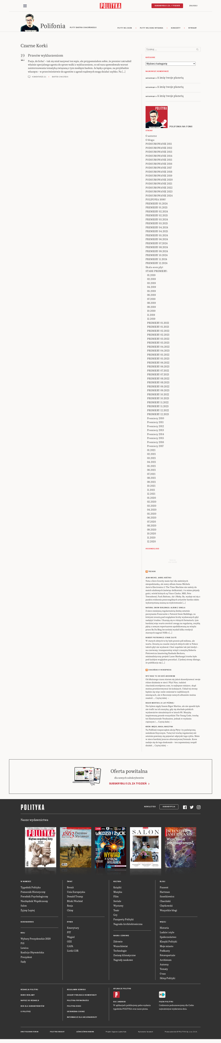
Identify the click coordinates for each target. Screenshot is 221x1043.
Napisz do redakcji (30, 1001)
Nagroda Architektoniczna (127, 924)
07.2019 (151, 299)
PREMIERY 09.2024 (157, 251)
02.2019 (151, 279)
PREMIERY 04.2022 (158, 347)
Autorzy (164, 965)
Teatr (116, 910)
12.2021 (151, 494)
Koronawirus (27, 922)
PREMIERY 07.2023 (158, 375)
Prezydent (26, 957)
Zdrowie (118, 942)
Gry (115, 915)
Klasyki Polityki (168, 942)
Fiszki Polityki (166, 1002)
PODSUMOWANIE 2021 (159, 184)
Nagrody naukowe (123, 960)
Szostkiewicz (167, 897)
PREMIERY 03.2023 (158, 343)
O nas (163, 974)
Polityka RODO (74, 1007)
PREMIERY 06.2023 (158, 367)
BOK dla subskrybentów (33, 1007)
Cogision (115, 1032)
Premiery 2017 (155, 446)
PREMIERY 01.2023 (158, 327)
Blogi (162, 882)
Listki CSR (72, 951)
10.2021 (151, 486)
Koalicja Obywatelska (32, 953)
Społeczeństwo (168, 937)
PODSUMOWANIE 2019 (159, 176)
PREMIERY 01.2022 (158, 323)
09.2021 (151, 482)
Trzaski (152, 572)
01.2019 (151, 275)
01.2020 (151, 498)
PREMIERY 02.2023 (158, 335)
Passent (164, 888)
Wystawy (118, 906)
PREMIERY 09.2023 (158, 391)
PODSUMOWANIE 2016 (159, 164)
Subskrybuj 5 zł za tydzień (128, 784)
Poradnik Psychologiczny (34, 897)
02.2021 (151, 454)
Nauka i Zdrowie (121, 936)
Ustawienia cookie (76, 1012)
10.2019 (151, 311)
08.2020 (151, 526)
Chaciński (165, 901)
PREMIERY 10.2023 (158, 399)
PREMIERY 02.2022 (158, 331)
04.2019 (151, 287)
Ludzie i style (167, 933)
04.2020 (151, 510)
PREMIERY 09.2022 (158, 387)
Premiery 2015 (155, 438)
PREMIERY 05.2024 (157, 236)
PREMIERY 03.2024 (157, 220)
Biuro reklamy (28, 995)
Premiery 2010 (155, 418)
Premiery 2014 (155, 434)
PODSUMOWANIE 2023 (159, 192)
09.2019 (151, 307)
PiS (22, 944)
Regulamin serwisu (76, 990)
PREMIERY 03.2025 (157, 224)
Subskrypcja (169, 807)
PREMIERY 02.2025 (157, 216)
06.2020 (151, 518)
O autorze (151, 136)
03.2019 (151, 283)
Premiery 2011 (155, 422)
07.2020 (151, 522)
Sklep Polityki (167, 978)
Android (122, 1002)
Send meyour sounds (172, 561)
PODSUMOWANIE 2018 (159, 172)
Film (116, 897)
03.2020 (151, 506)
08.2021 (151, 478)
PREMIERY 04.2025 (157, 232)
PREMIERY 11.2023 (158, 407)
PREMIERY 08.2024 (157, 248)
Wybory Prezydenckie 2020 (36, 939)
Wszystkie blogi (168, 910)
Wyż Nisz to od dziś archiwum (160, 677)
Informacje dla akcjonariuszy (82, 1018)
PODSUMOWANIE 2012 (159, 148)
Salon (24, 906)
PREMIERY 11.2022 (158, 403)
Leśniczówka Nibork (85, 1032)
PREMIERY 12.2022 (158, 410)
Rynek (70, 922)
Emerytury (73, 928)
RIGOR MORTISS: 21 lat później (160, 704)
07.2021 (151, 474)
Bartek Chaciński (60, 77)
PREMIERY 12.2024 (157, 263)
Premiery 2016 (155, 442)
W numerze (26, 882)
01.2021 (151, 450)
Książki (117, 888)
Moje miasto (166, 946)
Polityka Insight (57, 1032)
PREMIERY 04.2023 (158, 351)
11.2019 (151, 315)
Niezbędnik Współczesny (34, 901)
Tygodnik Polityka (31, 888)
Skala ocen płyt (154, 267)
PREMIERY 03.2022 (158, 339)
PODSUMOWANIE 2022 (159, 188)
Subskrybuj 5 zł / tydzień (167, 6)
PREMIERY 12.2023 (158, 415)
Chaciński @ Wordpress (159, 670)
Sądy (23, 962)
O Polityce (26, 1012)
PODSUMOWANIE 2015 (159, 160)
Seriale (117, 901)
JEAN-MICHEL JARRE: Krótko (158, 578)
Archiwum (165, 960)
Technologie (120, 951)
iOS (114, 1002)
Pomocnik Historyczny (33, 892)
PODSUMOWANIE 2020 (159, 180)
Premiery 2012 (155, 426)
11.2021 (151, 490)
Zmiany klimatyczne (124, 956)
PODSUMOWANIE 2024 (159, 196)
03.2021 (151, 458)
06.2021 (151, 470)
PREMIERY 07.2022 (158, 371)
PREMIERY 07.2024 (157, 243)
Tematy (164, 969)
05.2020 (151, 514)
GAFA (70, 946)
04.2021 (151, 462)
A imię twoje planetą (170, 78)
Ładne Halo (122, 1032)
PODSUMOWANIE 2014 (159, 156)
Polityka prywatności (78, 1001)
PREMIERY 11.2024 (156, 259)
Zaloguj (193, 6)
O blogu (150, 140)
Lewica (24, 948)
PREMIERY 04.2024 (157, 228)
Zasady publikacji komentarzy (82, 995)
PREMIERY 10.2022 (158, 395)
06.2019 (151, 295)
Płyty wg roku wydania (151, 28)
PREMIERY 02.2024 (157, 212)
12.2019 (151, 319)
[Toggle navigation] (25, 6)
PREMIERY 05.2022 (158, 355)
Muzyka (117, 892)
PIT (69, 933)
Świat (69, 882)
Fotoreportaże (167, 956)
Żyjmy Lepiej (28, 910)
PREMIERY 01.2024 (157, 204)
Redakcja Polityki (29, 990)
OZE (69, 942)
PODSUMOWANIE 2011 (159, 144)
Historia (164, 928)
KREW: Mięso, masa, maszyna (159, 727)
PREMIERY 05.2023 (158, 359)
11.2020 (151, 538)
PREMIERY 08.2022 (158, 379)
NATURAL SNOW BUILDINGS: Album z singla (165, 608)
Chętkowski (166, 906)
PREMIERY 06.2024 (157, 240)
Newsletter (150, 807)
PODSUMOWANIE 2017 (159, 168)
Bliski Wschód (75, 901)
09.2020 (151, 530)
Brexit (70, 888)
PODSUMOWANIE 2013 (159, 152)
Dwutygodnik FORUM (29, 1032)
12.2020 (151, 542)
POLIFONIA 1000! (156, 200)
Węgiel (71, 937)
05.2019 (151, 291)
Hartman (165, 892)
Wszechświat (120, 946)
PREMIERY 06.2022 (158, 363)
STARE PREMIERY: (157, 271)
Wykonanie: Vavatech (145, 1032)
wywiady (192, 28)
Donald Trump (75, 897)
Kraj (23, 933)
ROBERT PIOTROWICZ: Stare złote (161, 638)
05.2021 (151, 466)
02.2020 (151, 502)
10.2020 (151, 534)
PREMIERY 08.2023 (158, 383)
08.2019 (151, 303)
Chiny (70, 910)
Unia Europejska (76, 892)
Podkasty (165, 951)
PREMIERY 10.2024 (157, 255)
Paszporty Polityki (123, 920)
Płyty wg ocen (124, 28)
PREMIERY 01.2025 (157, 208)
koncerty (175, 28)
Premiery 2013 (155, 430)
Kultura (117, 882)
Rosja (70, 906)
